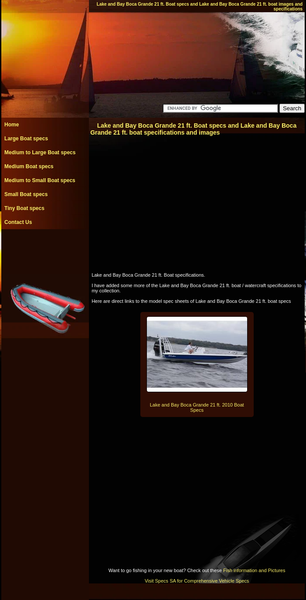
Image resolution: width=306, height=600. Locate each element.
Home (11, 125)
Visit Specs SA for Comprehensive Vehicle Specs (197, 580)
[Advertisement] (44, 248)
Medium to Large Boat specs (39, 152)
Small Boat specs (26, 194)
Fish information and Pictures (254, 570)
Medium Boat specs (29, 166)
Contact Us (18, 222)
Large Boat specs (26, 139)
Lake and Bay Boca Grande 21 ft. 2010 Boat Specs (197, 407)
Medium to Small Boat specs (39, 180)
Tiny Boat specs (24, 208)
